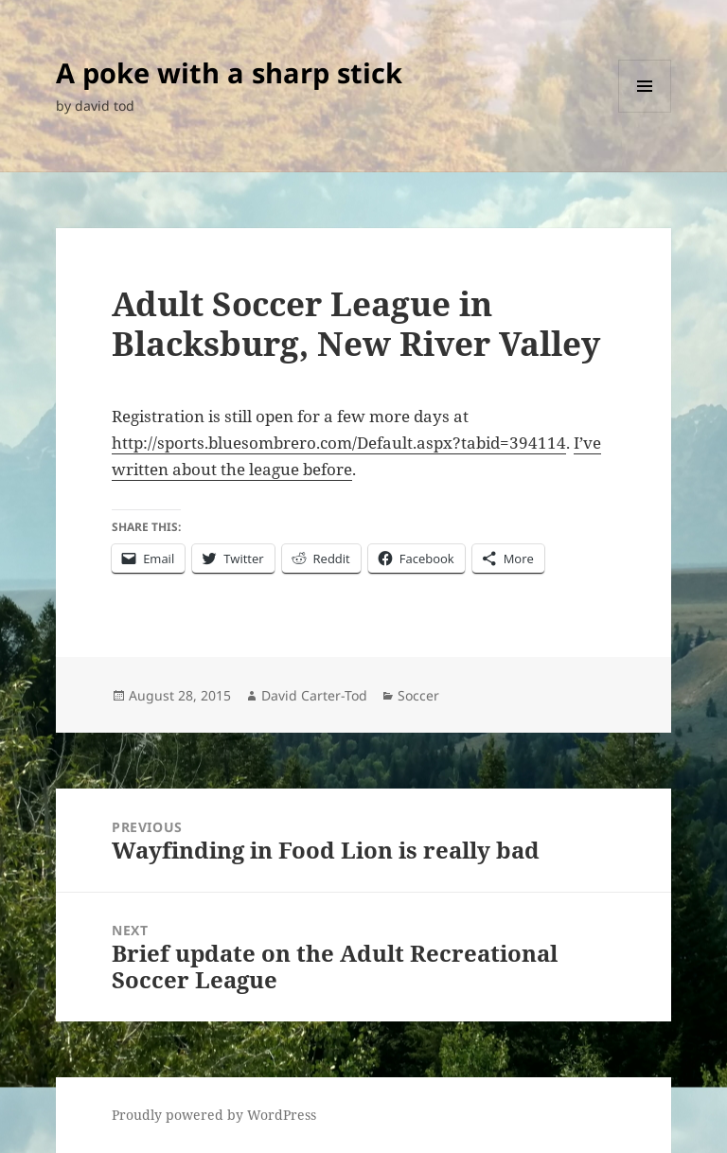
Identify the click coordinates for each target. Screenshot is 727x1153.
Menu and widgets (645, 112)
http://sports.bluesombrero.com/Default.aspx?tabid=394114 (339, 442)
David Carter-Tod (314, 695)
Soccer (418, 695)
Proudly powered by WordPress (214, 1115)
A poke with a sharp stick (229, 72)
